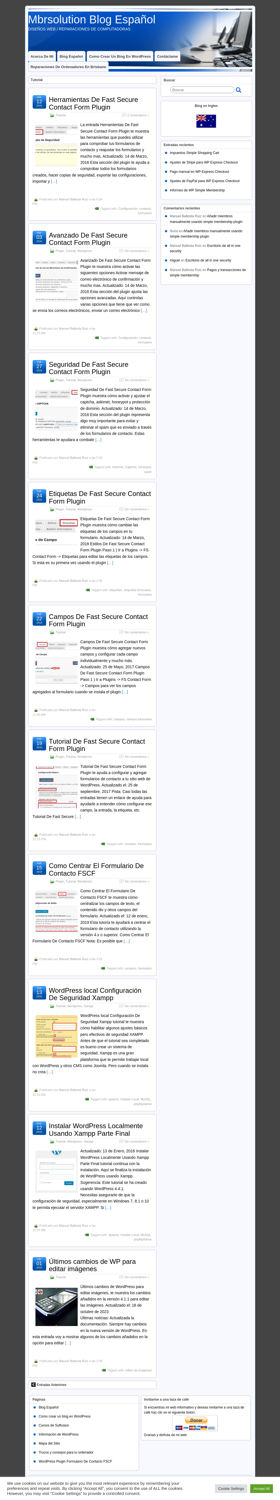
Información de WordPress (59, 1434)
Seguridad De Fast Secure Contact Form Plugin (89, 368)
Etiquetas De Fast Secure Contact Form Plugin (100, 497)
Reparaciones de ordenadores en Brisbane (68, 67)
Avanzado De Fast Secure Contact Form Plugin (88, 238)
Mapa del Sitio (49, 1443)
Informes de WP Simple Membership (197, 190)
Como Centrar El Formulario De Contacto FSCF (96, 869)
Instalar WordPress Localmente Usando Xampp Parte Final (96, 1129)
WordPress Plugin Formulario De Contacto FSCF (75, 1461)
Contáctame (167, 56)
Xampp (88, 1006)
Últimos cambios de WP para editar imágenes (92, 1265)
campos (119, 719)
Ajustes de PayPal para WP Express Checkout (205, 181)
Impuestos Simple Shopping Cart (194, 153)
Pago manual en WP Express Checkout (199, 172)
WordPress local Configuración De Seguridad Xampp (95, 994)
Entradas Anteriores (48, 1384)
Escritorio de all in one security (208, 260)
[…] (54, 181)
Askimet (117, 467)
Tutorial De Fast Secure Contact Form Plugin (97, 744)
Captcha (130, 467)
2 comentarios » (138, 115)
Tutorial (61, 115)
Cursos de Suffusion (54, 1425)
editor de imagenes (139, 1370)
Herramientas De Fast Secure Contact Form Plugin (93, 103)
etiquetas (115, 590)
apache (114, 1099)
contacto (145, 208)
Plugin (60, 250)
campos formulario (139, 719)
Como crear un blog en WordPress (120, 56)
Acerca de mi (42, 56)
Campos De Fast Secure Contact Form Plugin (98, 620)
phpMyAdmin (143, 1104)
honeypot (144, 467)
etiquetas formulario (137, 590)
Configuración (128, 208)
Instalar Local (129, 1099)
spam (148, 471)
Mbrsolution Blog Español (92, 19)
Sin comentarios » (137, 250)
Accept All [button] (262, 1488)
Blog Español (71, 56)
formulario (145, 213)
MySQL (146, 1099)
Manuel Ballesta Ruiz (73, 199)
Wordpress (84, 250)
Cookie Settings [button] (231, 1488)
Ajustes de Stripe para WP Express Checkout (204, 162)
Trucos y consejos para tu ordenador (66, 1452)
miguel (175, 260)
